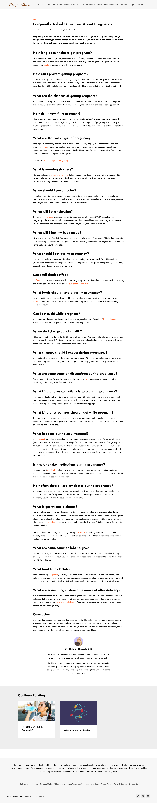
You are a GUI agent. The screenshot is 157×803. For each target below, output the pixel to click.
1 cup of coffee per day (78, 283)
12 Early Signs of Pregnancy (56, 160)
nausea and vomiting (59, 174)
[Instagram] (148, 796)
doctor (47, 64)
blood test (82, 532)
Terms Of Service (120, 784)
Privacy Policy (106, 784)
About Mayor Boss (92, 784)
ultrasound (40, 439)
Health (40, 4)
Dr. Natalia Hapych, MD (43, 30)
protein (55, 574)
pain (86, 379)
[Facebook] (138, 796)
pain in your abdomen (65, 602)
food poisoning (109, 319)
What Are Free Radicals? (77, 730)
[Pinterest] (143, 796)
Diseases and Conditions (91, 4)
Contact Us (133, 784)
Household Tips (127, 4)
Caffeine (36, 280)
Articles (35, 784)
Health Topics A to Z (74, 784)
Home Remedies (111, 4)
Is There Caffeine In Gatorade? (32, 728)
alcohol (36, 301)
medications (52, 470)
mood (44, 146)
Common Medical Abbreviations (52, 784)
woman (50, 217)
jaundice (51, 522)
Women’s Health (71, 4)
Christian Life (24, 784)
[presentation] (36, 711)
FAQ (34, 19)
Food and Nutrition (54, 4)
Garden (140, 4)
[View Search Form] (148, 5)
